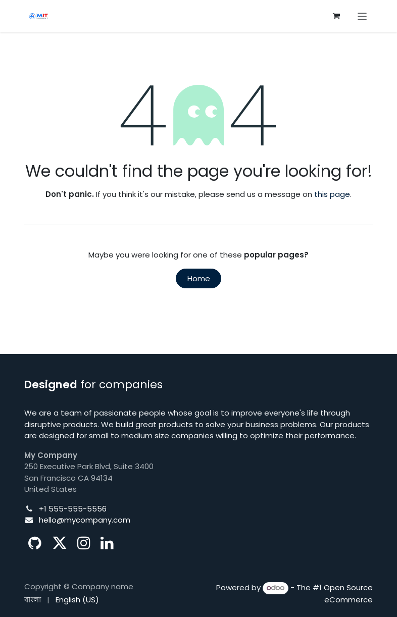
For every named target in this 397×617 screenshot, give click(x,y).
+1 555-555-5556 (73, 508)
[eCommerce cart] (336, 16)
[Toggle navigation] (362, 16)
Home (198, 278)
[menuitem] (32, 600)
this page (332, 194)
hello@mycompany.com (84, 520)
